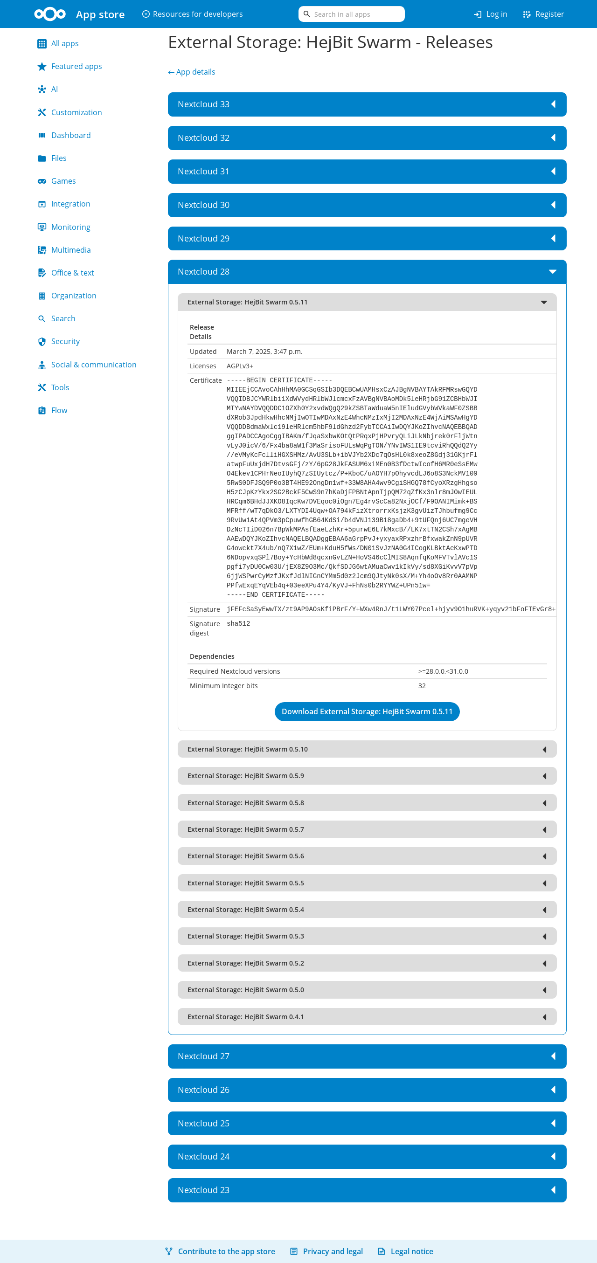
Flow (52, 410)
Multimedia (64, 250)
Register (542, 14)
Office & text (65, 273)
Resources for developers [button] (192, 14)
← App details (191, 72)
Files (52, 158)
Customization (69, 112)
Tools (53, 387)
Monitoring (63, 227)
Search (56, 318)
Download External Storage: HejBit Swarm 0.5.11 (367, 711)
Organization (67, 295)
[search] (351, 14)
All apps (58, 43)
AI (47, 89)
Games (56, 181)
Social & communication (87, 364)
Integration (63, 204)
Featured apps (69, 66)
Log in (489, 14)
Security (58, 341)
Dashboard (64, 135)
